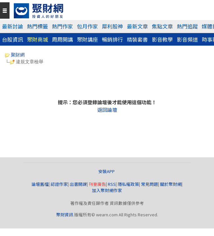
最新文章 (137, 26)
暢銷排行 (112, 39)
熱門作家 (62, 26)
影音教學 (162, 39)
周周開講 (62, 39)
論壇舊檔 (40, 184)
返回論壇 (107, 109)
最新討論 (12, 26)
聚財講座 (87, 39)
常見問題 (149, 184)
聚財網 (15, 54)
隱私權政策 (128, 184)
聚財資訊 (64, 214)
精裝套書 (137, 39)
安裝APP (107, 171)
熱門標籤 (37, 26)
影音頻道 (187, 39)
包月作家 (87, 26)
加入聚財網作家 (107, 190)
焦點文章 (162, 26)
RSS (112, 184)
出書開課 (78, 184)
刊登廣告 (97, 184)
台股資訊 (12, 39)
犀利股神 (112, 26)
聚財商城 (37, 39)
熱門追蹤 (187, 26)
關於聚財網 (170, 184)
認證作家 (59, 184)
